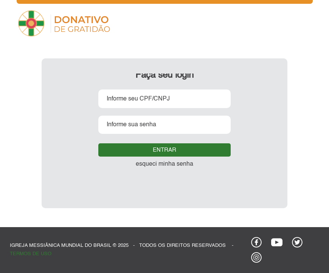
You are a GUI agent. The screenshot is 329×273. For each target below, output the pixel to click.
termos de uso (30, 253)
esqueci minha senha (164, 164)
